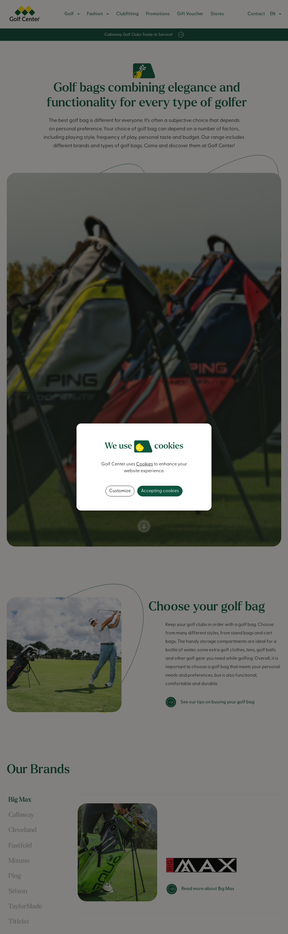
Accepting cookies (160, 491)
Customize (120, 491)
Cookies (144, 464)
